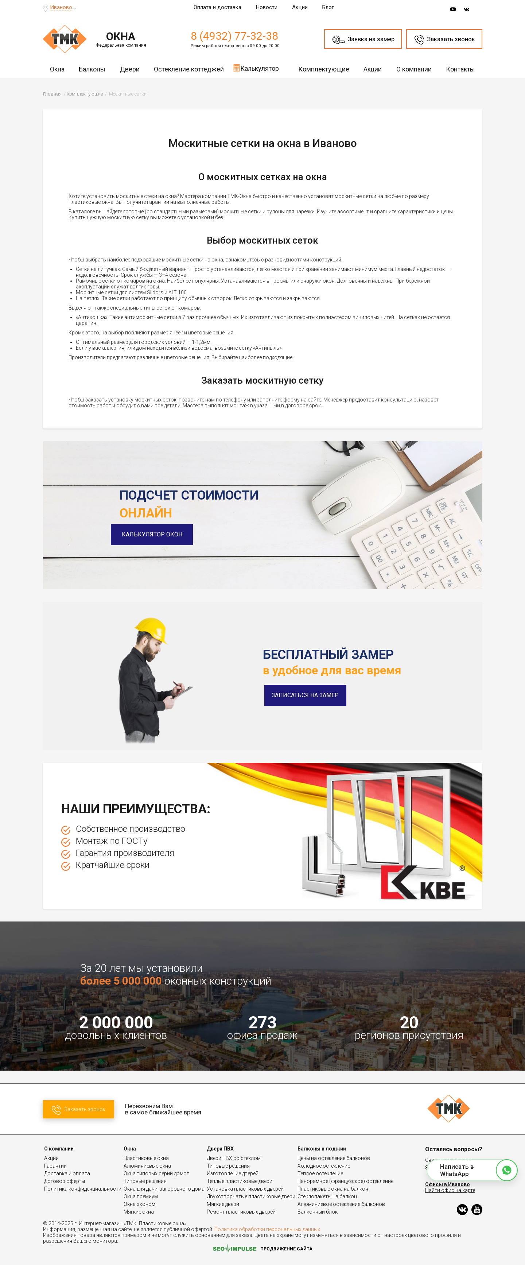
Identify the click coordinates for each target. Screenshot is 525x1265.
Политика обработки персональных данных (267, 1229)
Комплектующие (323, 69)
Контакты (460, 69)
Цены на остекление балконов (334, 1158)
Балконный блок (318, 1212)
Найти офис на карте (450, 1190)
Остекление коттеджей (189, 69)
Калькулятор (256, 68)
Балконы (92, 69)
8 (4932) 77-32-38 (234, 36)
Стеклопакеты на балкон (327, 1196)
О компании (414, 69)
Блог (328, 7)
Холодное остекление (324, 1166)
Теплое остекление (320, 1173)
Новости (266, 7)
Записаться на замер (305, 695)
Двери (130, 69)
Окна (57, 69)
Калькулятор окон (160, 534)
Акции (300, 7)
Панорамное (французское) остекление (345, 1181)
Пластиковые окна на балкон (333, 1189)
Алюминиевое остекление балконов (341, 1204)
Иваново (61, 7)
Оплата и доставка (217, 7)
